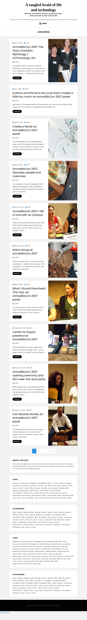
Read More (17, 80)
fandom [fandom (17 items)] (64, 489)
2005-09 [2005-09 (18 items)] (44, 516)
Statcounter (5, 618)
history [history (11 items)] (15, 491)
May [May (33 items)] (55, 524)
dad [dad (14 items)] (45, 489)
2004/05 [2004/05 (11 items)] (20, 516)
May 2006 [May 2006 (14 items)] (44, 491)
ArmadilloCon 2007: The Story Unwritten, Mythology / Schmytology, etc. (28, 54)
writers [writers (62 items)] (69, 501)
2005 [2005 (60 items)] (32, 516)
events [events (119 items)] (22, 524)
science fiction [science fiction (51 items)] (32, 526)
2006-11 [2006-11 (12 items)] (21, 519)
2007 (27, 45)
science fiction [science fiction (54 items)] (33, 494)
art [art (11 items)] (53, 486)
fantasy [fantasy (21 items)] (70, 489)
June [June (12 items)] (35, 524)
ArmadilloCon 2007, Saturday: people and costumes (27, 174)
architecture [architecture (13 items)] (24, 486)
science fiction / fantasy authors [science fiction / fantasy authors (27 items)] (50, 494)
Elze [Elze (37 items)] (54, 489)
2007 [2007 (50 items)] (26, 519)
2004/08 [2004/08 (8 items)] (26, 516)
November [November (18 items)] (60, 524)
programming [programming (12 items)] (23, 494)
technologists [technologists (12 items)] (65, 529)
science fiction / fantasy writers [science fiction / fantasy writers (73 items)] (23, 529)
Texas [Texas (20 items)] (36, 501)
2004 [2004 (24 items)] (14, 516)
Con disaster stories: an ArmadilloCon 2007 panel (28, 420)
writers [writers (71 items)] (27, 531)
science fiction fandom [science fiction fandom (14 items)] (38, 499)
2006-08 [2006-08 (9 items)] (15, 519)
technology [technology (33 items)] (16, 531)
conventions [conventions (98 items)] (68, 521)
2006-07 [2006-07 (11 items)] (68, 516)
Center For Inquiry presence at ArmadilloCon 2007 (25, 338)
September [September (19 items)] (56, 529)
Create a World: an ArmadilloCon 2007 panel (25, 132)
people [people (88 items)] (15, 526)
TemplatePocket (42, 611)
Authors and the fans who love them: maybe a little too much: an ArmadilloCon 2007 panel (43, 97)
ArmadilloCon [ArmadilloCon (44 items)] (33, 486)
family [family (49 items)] (27, 524)
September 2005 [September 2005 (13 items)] (68, 499)
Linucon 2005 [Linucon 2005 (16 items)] (28, 491)
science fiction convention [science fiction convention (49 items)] (58, 496)
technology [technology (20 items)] (29, 501)
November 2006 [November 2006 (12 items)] (64, 491)
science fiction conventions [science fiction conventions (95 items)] (43, 529)
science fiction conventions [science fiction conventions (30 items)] (21, 499)
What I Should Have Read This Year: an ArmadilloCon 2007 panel (29, 296)
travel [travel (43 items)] (22, 531)
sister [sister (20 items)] (14, 501)
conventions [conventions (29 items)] (25, 489)
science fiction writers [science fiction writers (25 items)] (54, 499)
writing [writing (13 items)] (33, 531)
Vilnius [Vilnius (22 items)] (46, 501)
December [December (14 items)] (16, 524)
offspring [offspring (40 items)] (15, 494)
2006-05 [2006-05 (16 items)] (61, 516)
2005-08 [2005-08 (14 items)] (37, 516)
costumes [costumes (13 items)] (40, 489)
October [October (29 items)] (67, 524)
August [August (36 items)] (54, 521)
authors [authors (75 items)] (60, 521)
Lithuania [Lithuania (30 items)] (37, 491)
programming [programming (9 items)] (22, 526)
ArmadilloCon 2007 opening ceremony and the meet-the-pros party (29, 378)
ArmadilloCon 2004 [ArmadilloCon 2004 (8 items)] (19, 521)
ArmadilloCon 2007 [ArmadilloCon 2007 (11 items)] (44, 486)
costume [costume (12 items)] (33, 489)
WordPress (58, 611)
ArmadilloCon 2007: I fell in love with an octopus (28, 215)
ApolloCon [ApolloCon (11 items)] (16, 486)
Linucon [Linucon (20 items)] (40, 524)
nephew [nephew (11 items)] (55, 491)
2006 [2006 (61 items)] (55, 516)
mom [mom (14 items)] (50, 491)
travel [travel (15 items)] (41, 501)
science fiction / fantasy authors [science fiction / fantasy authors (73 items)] (48, 526)
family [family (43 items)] (58, 489)
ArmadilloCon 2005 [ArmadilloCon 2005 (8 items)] (32, 521)
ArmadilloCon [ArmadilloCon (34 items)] (48, 519)
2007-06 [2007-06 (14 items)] (32, 519)
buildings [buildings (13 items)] (68, 486)
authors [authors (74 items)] (62, 486)
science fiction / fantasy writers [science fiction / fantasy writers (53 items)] (23, 496)
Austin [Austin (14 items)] (56, 486)
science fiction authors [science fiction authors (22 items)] (41, 496)
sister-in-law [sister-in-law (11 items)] (21, 501)
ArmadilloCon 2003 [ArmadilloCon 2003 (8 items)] (59, 519)
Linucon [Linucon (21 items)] (20, 491)
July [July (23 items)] (31, 524)
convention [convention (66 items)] (16, 489)
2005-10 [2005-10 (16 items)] (50, 516)
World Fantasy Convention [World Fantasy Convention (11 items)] (57, 501)
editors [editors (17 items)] (49, 489)
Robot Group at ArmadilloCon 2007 (25, 254)
